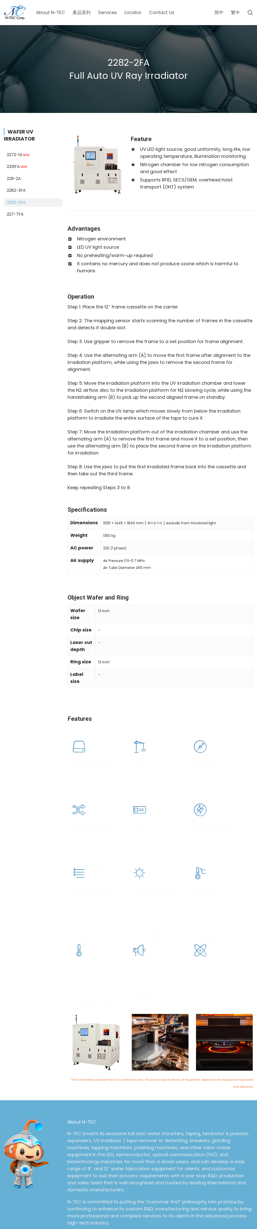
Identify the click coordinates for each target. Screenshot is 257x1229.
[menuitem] (219, 12)
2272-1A (19, 142)
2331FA (17, 154)
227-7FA (15, 201)
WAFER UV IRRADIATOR (19, 122)
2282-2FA (16, 189)
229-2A (14, 166)
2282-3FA (16, 177)
